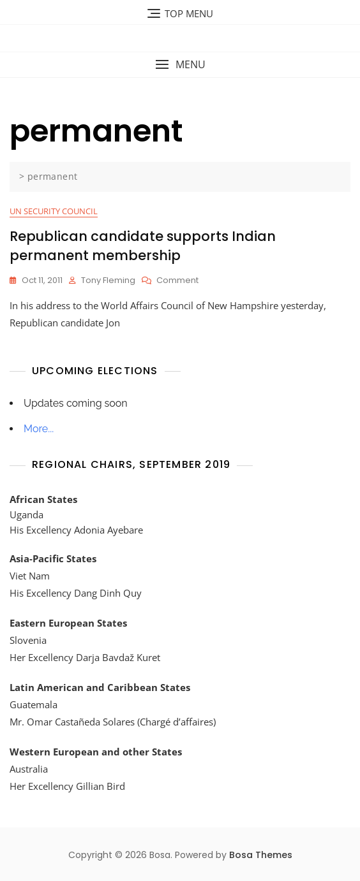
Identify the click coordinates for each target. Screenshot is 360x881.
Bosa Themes (260, 854)
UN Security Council (54, 211)
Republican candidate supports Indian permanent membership (143, 245)
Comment (177, 281)
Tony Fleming (108, 280)
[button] (180, 65)
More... (39, 429)
